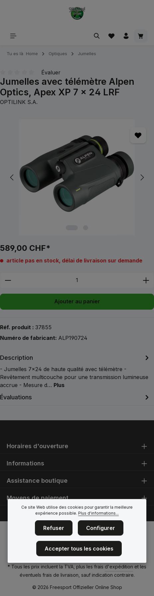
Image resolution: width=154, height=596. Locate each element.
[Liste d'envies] (111, 36)
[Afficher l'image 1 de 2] (72, 227)
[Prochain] (142, 177)
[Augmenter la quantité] (146, 280)
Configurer (100, 536)
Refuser (53, 536)
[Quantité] (77, 280)
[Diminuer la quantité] (8, 280)
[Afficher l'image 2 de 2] (85, 227)
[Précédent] (12, 177)
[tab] (75, 371)
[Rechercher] (96, 36)
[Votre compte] (126, 36)
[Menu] (13, 36)
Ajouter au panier (77, 301)
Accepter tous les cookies (79, 556)
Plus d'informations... (98, 521)
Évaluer (51, 72)
